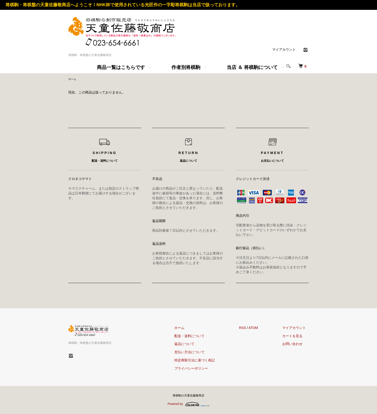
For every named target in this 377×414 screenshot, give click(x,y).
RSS (248, 328)
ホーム (72, 79)
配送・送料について (197, 336)
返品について (192, 344)
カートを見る (295, 336)
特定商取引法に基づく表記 (202, 361)
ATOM (259, 328)
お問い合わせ (295, 344)
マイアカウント (284, 49)
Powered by (188, 404)
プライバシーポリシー (199, 369)
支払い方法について (197, 352)
